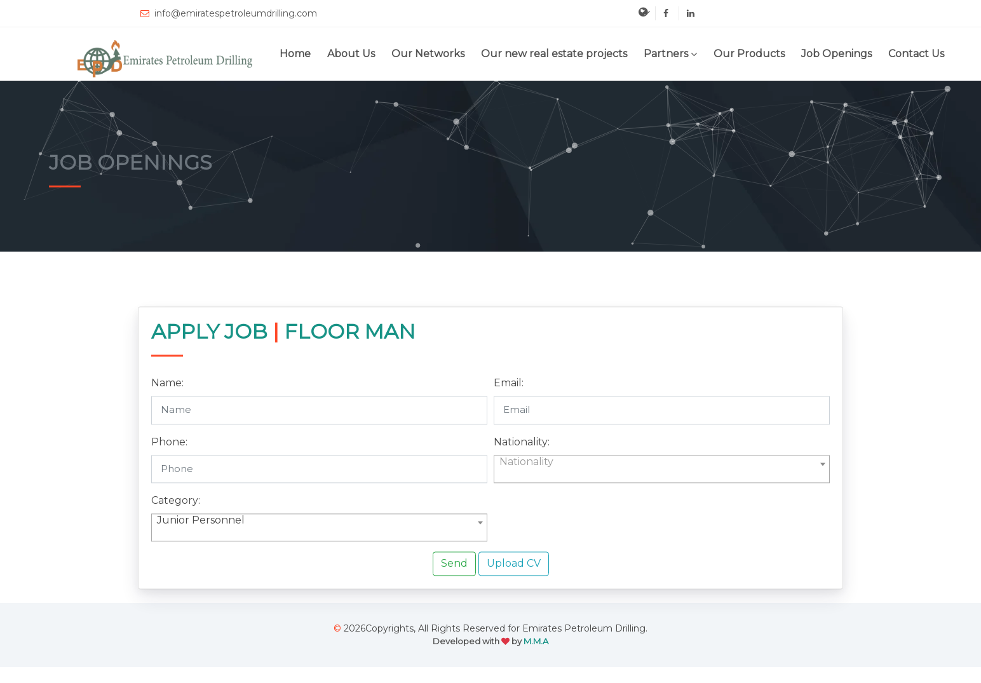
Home (295, 54)
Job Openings (836, 54)
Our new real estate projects (554, 54)
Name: (167, 399)
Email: (509, 399)
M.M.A (536, 641)
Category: (175, 517)
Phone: (169, 458)
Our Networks (427, 54)
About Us (351, 54)
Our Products (749, 54)
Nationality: (522, 458)
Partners (666, 54)
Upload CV (514, 580)
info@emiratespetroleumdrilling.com (227, 13)
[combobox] (662, 485)
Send (454, 580)
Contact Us (916, 54)
